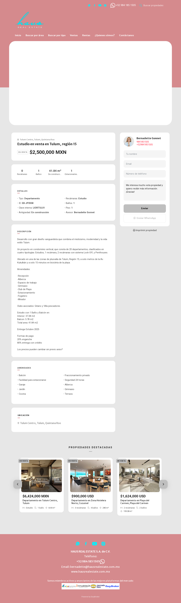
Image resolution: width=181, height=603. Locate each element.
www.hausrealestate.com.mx (90, 571)
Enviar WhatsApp (145, 218)
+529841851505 (145, 144)
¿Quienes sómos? (105, 35)
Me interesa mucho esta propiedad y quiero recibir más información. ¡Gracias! (145, 190)
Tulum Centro (26, 139)
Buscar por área (35, 35)
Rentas (86, 35)
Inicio (18, 35)
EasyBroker (95, 597)
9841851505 (143, 142)
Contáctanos (126, 35)
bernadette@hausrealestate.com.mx (95, 567)
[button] (17, 484)
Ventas (74, 35)
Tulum (37, 139)
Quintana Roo (47, 139)
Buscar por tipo (57, 35)
